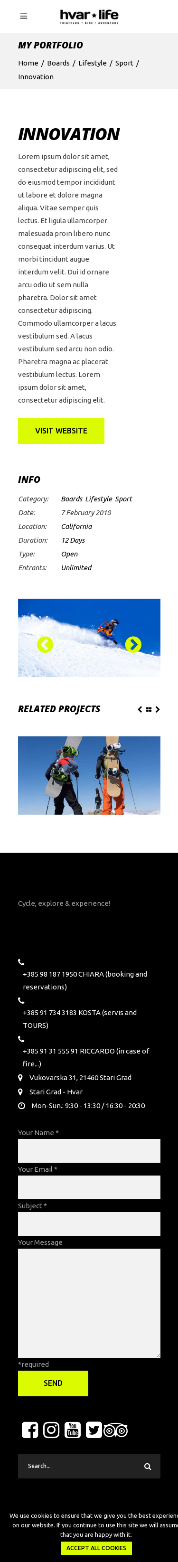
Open (69, 554)
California (76, 526)
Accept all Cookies (96, 1548)
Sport (124, 63)
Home (28, 63)
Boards (58, 63)
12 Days (72, 540)
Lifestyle (92, 63)
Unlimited (76, 568)
